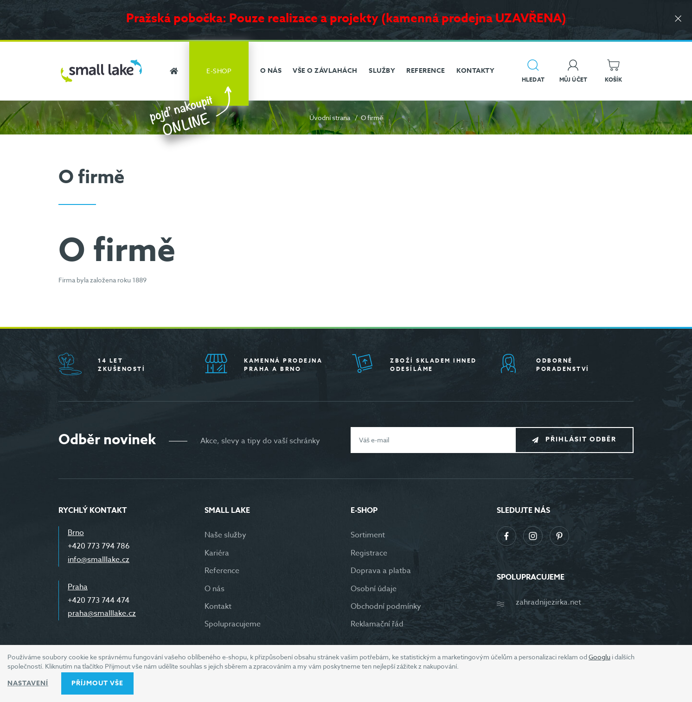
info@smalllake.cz (98, 559)
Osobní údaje (374, 588)
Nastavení (27, 683)
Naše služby (225, 535)
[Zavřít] (678, 19)
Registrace (369, 553)
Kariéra (217, 553)
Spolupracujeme (233, 624)
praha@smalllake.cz (102, 613)
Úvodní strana (329, 117)
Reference (222, 570)
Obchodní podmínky (386, 606)
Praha (78, 587)
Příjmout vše (97, 683)
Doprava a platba (381, 570)
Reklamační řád (377, 624)
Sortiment (368, 535)
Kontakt (218, 606)
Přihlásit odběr (580, 439)
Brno (76, 532)
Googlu (599, 656)
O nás (214, 588)
